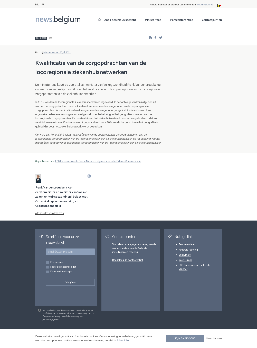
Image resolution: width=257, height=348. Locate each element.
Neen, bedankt (214, 338)
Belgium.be (185, 254)
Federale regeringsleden (63, 267)
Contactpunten (212, 20)
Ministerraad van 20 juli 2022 (57, 52)
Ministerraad (153, 20)
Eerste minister (187, 244)
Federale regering (188, 249)
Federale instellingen (61, 272)
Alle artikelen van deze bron (49, 213)
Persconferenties (181, 20)
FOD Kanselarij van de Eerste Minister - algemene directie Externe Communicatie (98, 161)
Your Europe (185, 260)
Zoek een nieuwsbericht (120, 20)
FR (42, 4)
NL (37, 4)
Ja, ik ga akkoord (184, 338)
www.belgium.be (205, 4)
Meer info (123, 340)
